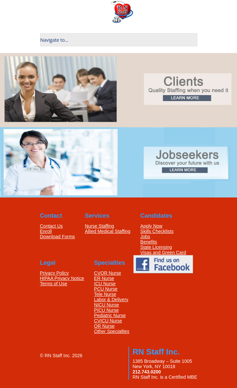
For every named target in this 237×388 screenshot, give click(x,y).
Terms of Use (53, 283)
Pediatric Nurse (110, 315)
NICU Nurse (106, 304)
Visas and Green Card (163, 252)
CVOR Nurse (107, 273)
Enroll (46, 231)
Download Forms (57, 236)
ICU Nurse (105, 283)
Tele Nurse (105, 294)
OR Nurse (104, 326)
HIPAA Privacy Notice (62, 278)
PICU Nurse (106, 310)
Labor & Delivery (111, 299)
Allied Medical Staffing (107, 231)
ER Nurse (104, 278)
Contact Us (51, 226)
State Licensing (156, 247)
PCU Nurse (106, 289)
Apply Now (151, 226)
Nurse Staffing (99, 226)
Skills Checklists (156, 231)
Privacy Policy (54, 273)
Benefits (148, 242)
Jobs (145, 236)
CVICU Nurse (108, 320)
